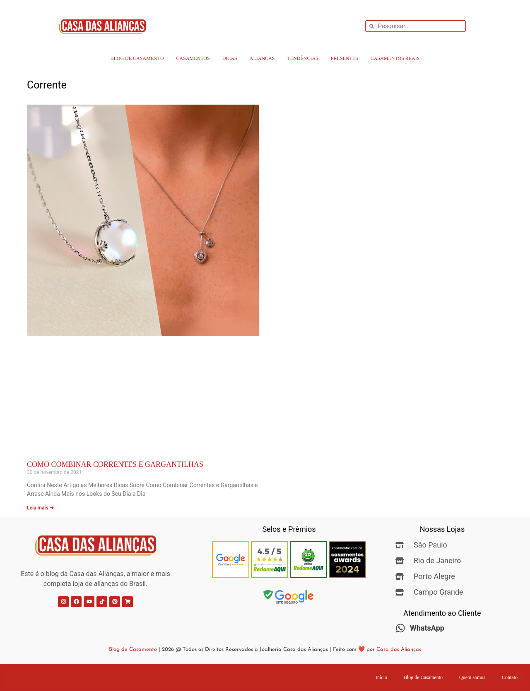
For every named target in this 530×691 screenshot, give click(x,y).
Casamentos (193, 58)
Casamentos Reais (395, 58)
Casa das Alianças (398, 649)
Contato (510, 677)
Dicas (229, 58)
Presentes (344, 58)
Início (381, 677)
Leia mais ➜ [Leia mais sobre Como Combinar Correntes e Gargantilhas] (40, 508)
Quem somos (472, 677)
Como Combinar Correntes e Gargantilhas (115, 464)
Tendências (302, 58)
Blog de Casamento (137, 58)
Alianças (262, 58)
